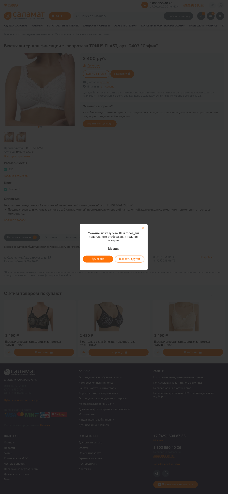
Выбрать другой (129, 259)
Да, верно (97, 259)
